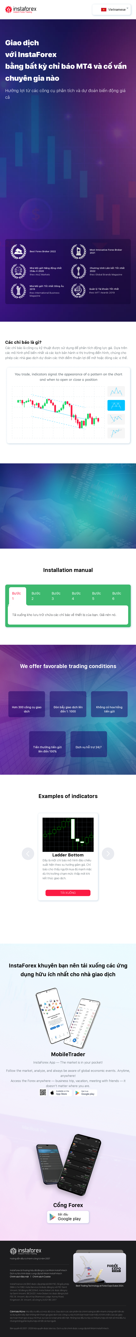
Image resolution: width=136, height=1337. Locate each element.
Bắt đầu (73, 1217)
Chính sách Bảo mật (19, 1276)
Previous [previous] (28, 853)
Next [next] (108, 853)
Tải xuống (68, 892)
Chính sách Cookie (42, 1276)
